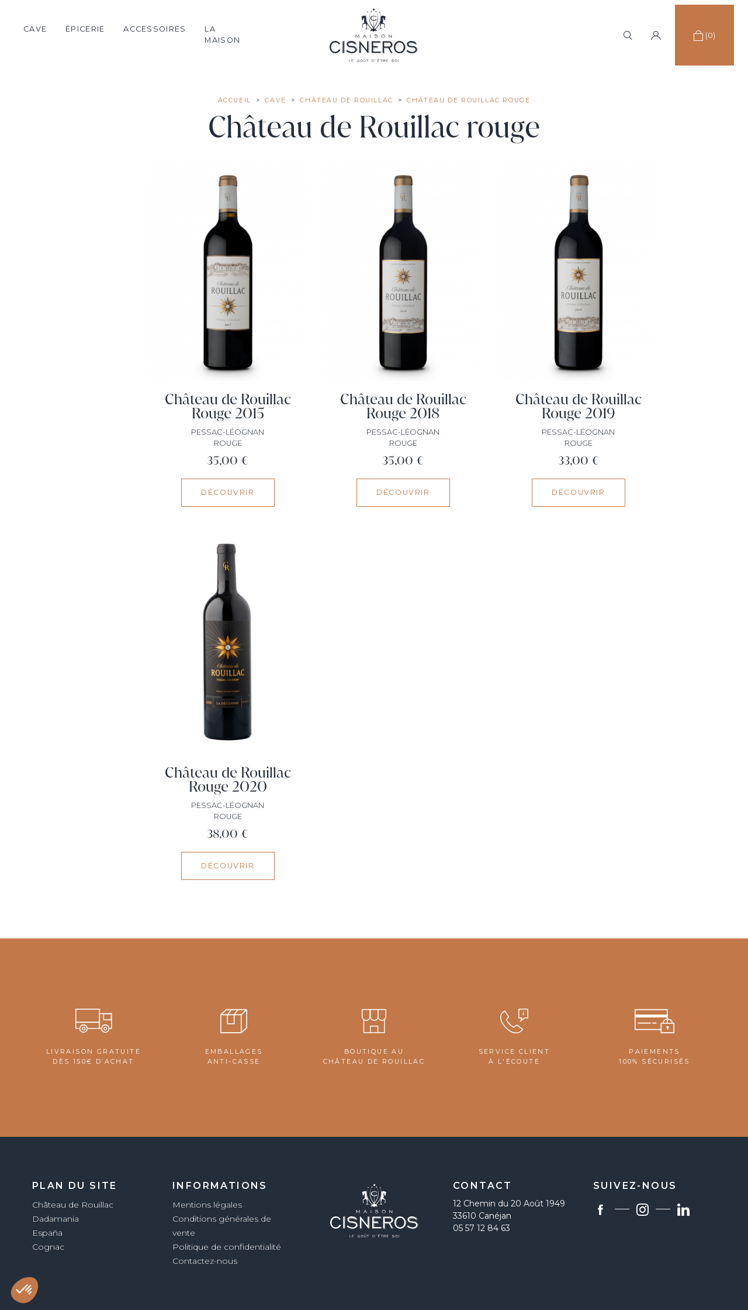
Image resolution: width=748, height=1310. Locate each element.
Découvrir (227, 492)
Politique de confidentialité (226, 1247)
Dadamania (55, 1218)
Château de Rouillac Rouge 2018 (403, 406)
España (47, 1233)
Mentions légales (207, 1204)
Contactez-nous (204, 1261)
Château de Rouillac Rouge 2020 (228, 779)
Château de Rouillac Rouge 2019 (578, 406)
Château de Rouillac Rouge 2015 (228, 406)
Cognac (48, 1247)
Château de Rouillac (72, 1204)
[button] (25, 1290)
